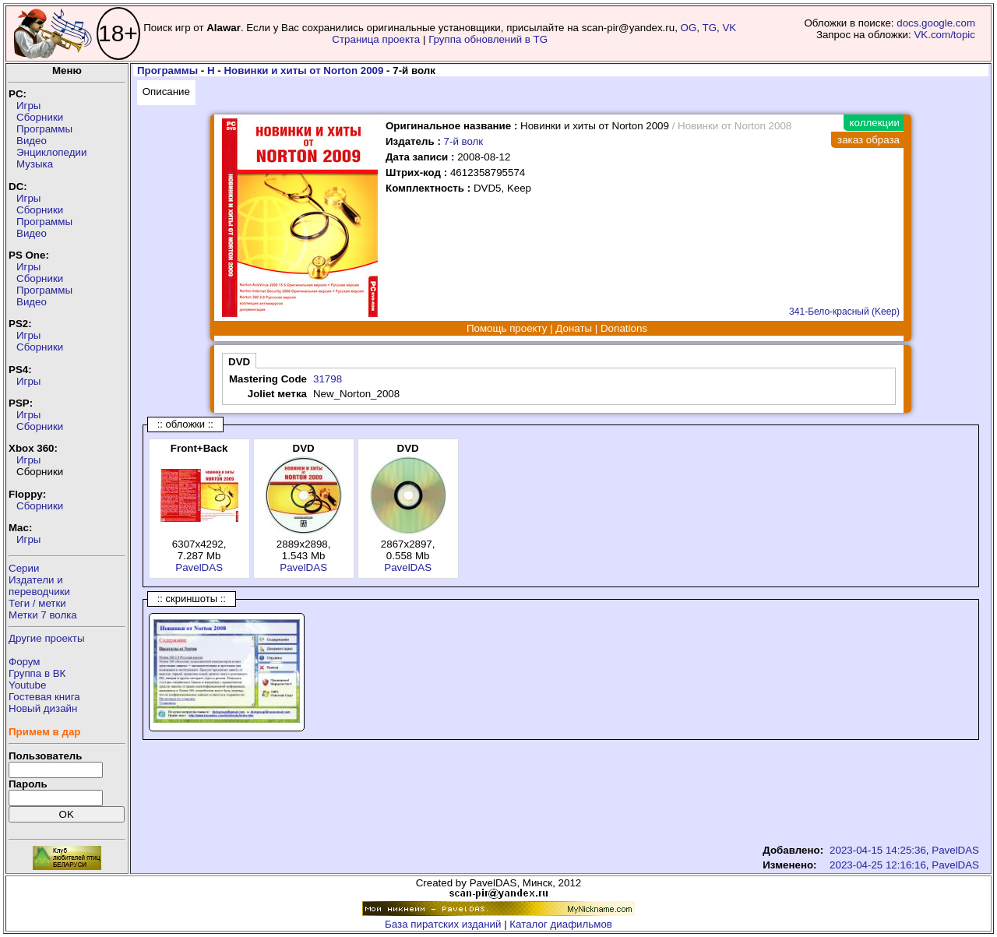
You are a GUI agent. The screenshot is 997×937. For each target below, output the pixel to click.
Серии (24, 568)
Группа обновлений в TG (488, 39)
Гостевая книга (44, 697)
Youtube (27, 685)
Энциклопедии (51, 152)
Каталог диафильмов (560, 924)
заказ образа (868, 140)
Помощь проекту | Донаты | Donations (557, 328)
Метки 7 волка (43, 615)
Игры (28, 105)
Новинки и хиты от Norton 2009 (303, 70)
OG (689, 27)
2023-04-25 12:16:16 (878, 865)
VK (729, 27)
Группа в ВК (37, 673)
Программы (44, 129)
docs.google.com (936, 23)
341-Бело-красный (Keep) (844, 311)
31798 (327, 379)
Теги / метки (37, 603)
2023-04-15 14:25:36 (878, 850)
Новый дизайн (43, 708)
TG (710, 27)
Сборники (39, 117)
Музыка (34, 164)
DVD (239, 362)
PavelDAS (199, 567)
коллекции (875, 123)
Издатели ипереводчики (39, 585)
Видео (31, 140)
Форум (25, 662)
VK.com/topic (944, 35)
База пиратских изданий (443, 924)
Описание (166, 91)
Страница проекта (376, 39)
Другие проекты (47, 638)
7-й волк (464, 141)
